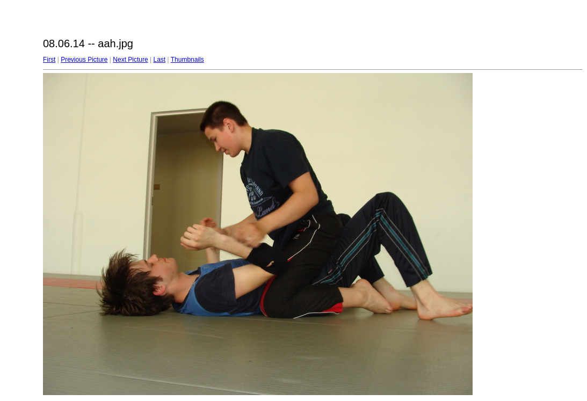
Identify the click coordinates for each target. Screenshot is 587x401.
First (49, 59)
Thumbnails (187, 59)
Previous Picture (84, 59)
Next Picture (130, 59)
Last (159, 59)
